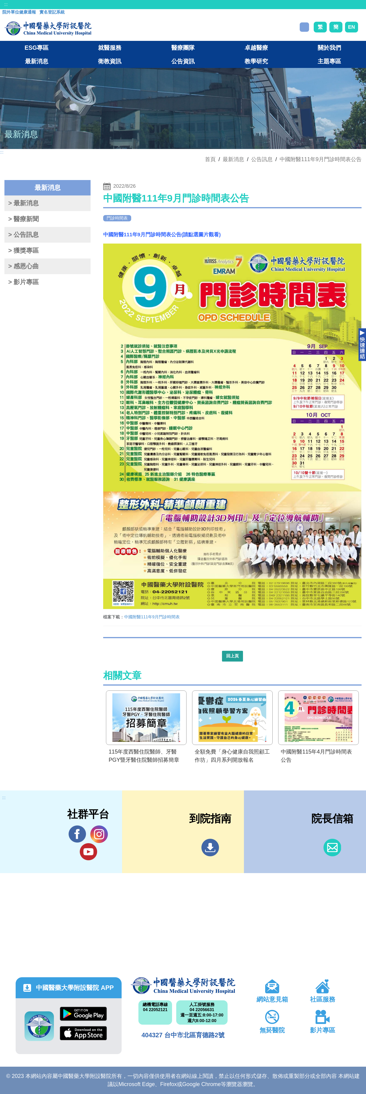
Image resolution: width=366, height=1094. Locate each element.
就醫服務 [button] (109, 47)
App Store (83, 1033)
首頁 (210, 159)
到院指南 (210, 847)
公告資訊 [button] (183, 61)
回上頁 (232, 656)
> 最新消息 (23, 203)
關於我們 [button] (329, 47)
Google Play (83, 1014)
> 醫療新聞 (23, 219)
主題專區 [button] (329, 61)
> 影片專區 (23, 282)
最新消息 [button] (36, 61)
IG (99, 834)
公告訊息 (262, 159)
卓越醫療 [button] (256, 47)
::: (6, 4)
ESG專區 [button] (37, 47)
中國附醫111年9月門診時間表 (152, 617)
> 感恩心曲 (23, 266)
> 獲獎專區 (23, 250)
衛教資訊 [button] (109, 61)
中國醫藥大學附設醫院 (183, 985)
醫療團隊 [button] (183, 47)
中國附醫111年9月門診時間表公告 (321, 159)
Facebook (77, 834)
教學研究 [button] (256, 61)
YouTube (88, 851)
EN (351, 27)
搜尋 (304, 27)
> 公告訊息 (23, 234)
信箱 (332, 847)
